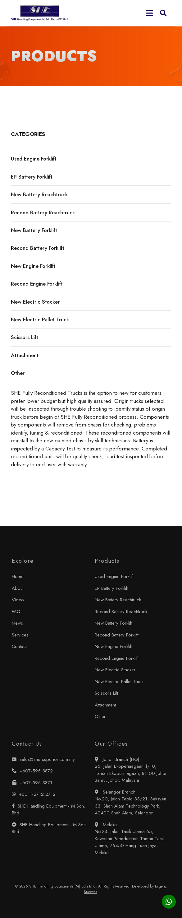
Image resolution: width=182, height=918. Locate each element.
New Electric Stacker (115, 669)
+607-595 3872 (32, 770)
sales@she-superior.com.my (43, 759)
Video (18, 599)
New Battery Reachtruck (118, 599)
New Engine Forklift (113, 646)
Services (20, 634)
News (17, 623)
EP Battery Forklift (111, 588)
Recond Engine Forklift (117, 658)
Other (100, 716)
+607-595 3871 (32, 782)
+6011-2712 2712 (34, 794)
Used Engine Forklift (114, 576)
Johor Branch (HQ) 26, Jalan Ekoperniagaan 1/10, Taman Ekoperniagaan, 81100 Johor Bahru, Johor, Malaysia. (131, 770)
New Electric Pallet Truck (119, 681)
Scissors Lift (106, 693)
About (18, 588)
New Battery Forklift (113, 623)
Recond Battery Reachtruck (121, 611)
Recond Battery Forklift (117, 634)
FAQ (16, 611)
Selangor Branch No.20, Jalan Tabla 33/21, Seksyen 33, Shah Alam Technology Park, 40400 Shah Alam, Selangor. (130, 803)
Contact (19, 646)
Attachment (105, 704)
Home (18, 576)
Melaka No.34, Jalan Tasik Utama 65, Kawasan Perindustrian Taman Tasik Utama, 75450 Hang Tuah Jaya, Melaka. (130, 838)
